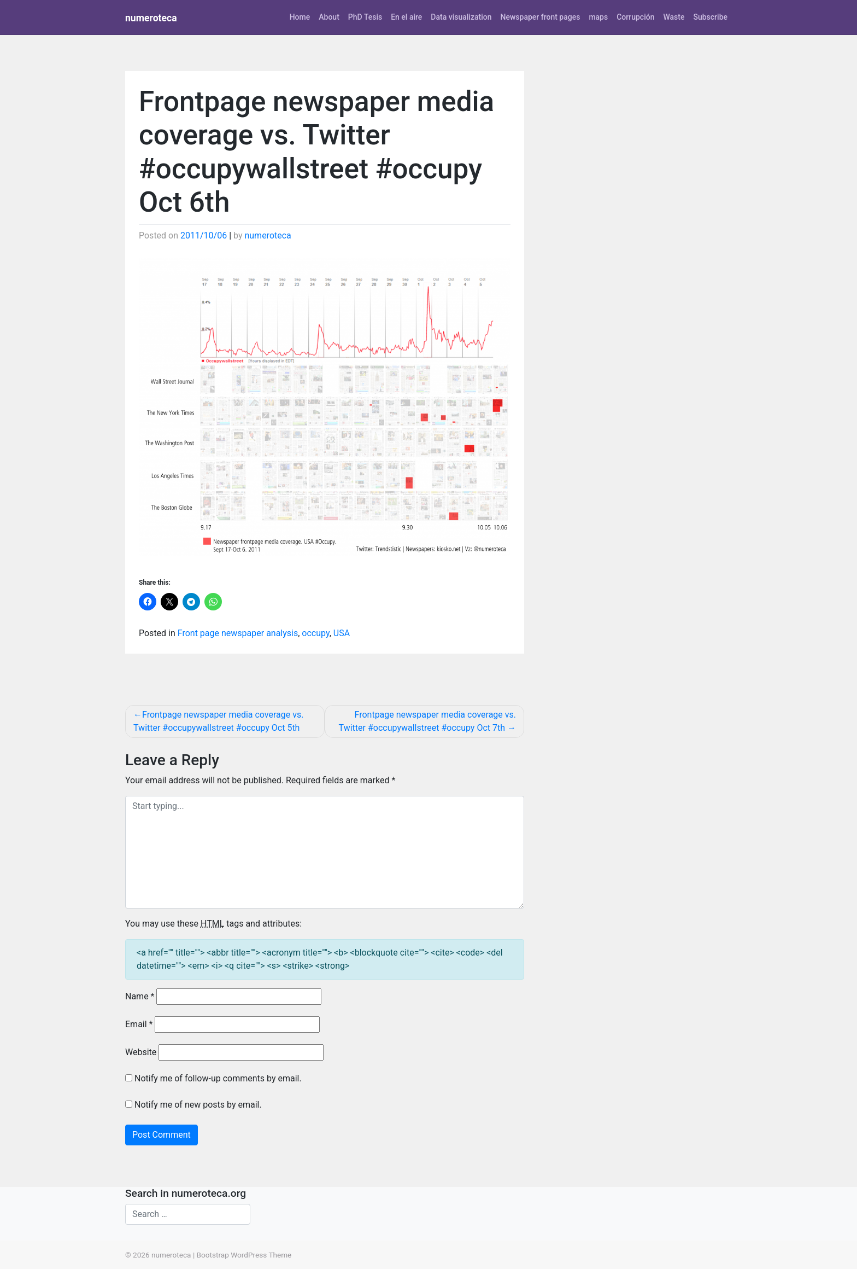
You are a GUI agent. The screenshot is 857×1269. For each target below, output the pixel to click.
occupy (315, 633)
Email (138, 1024)
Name (140, 996)
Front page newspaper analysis (238, 633)
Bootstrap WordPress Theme (244, 1254)
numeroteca (151, 18)
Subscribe (710, 17)
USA (341, 633)
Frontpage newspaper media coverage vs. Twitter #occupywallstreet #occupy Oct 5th (218, 721)
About (329, 17)
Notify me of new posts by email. (198, 1104)
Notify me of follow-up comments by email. (218, 1078)
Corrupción (635, 17)
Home (300, 17)
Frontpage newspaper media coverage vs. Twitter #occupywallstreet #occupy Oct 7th (427, 721)
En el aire (406, 17)
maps (598, 17)
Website (140, 1052)
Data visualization (461, 17)
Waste (673, 17)
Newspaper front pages (540, 17)
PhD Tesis (365, 17)
